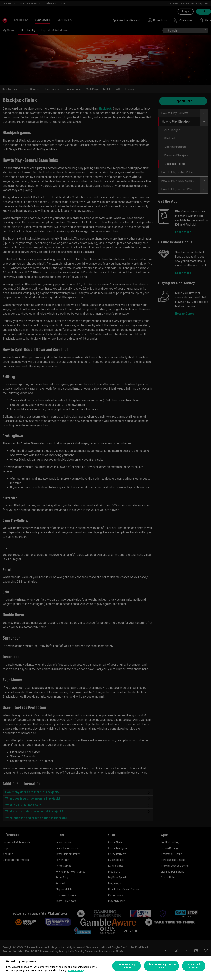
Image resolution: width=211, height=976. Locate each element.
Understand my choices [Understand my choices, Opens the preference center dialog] (127, 966)
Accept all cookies (194, 966)
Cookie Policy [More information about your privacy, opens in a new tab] (76, 970)
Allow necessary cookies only (161, 966)
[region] (105, 966)
